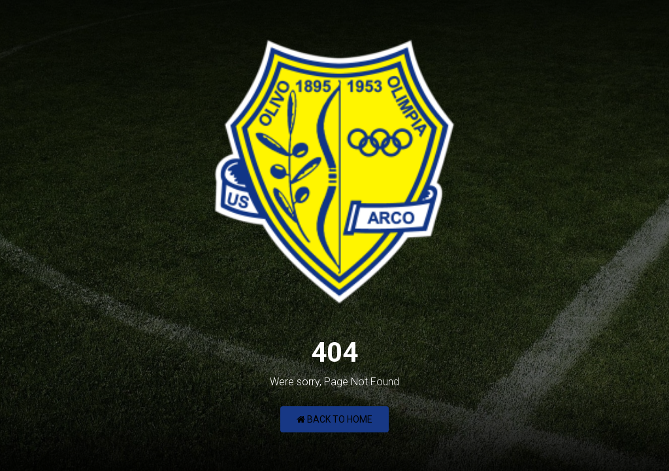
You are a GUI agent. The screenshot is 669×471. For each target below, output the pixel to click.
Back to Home (334, 419)
